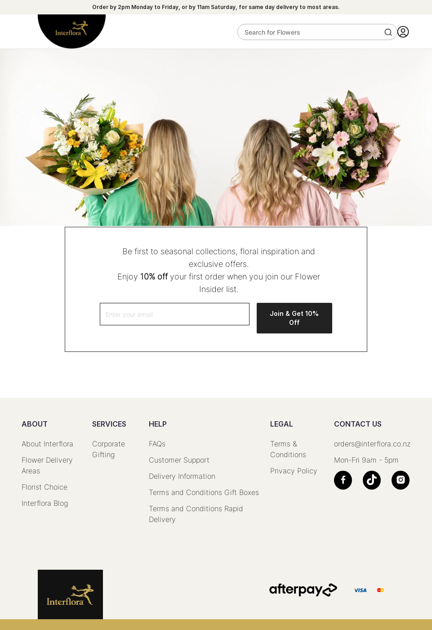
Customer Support (179, 459)
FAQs (157, 443)
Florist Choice (44, 486)
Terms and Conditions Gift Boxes (204, 492)
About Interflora (47, 443)
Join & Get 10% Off (294, 318)
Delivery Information (182, 476)
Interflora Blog (45, 503)
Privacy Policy (293, 470)
